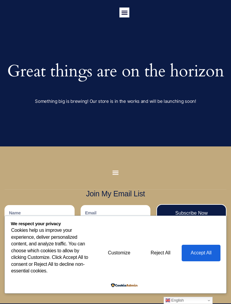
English (174, 300)
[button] (124, 12)
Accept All (200, 253)
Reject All (159, 253)
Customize (116, 253)
